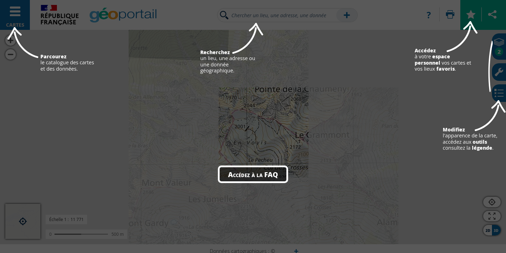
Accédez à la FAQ (253, 174)
